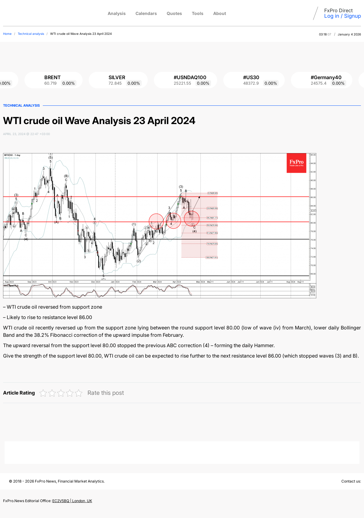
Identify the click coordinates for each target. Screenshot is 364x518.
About (219, 13)
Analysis (117, 13)
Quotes (174, 13)
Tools (197, 13)
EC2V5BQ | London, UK (72, 500)
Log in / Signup (342, 16)
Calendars (146, 13)
